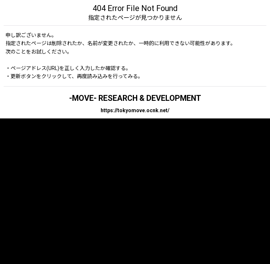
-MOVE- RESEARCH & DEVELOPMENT (135, 98)
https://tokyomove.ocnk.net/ (135, 110)
